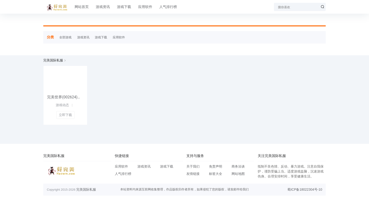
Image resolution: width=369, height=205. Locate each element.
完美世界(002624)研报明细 (65, 97)
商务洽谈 (238, 166)
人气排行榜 (168, 7)
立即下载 (65, 115)
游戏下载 (124, 7)
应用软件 (145, 7)
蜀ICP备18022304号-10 (304, 189)
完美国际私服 (53, 60)
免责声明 (215, 166)
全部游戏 (65, 37)
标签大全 (215, 174)
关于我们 (193, 166)
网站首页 (82, 7)
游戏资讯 (103, 7)
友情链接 (193, 174)
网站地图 (238, 174)
